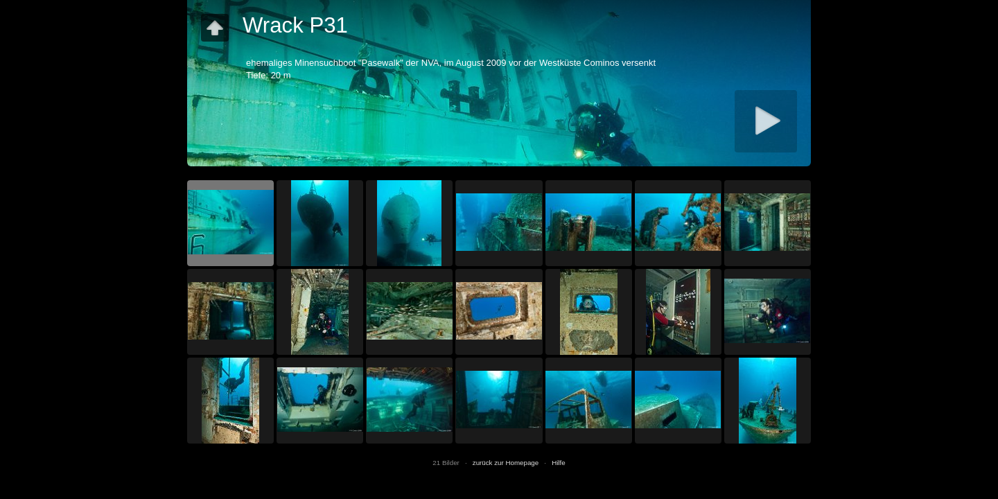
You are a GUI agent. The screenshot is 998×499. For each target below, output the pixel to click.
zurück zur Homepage (506, 462)
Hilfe (559, 462)
